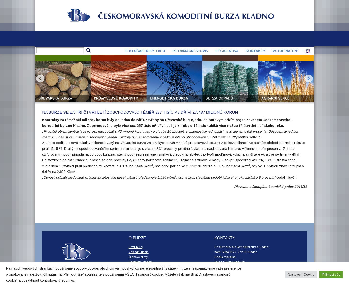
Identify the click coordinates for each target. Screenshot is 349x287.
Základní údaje (139, 252)
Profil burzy (136, 247)
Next (309, 78)
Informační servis (190, 51)
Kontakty (255, 51)
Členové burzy (138, 257)
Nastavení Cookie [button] (301, 274)
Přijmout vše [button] (331, 274)
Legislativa (226, 51)
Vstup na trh (285, 51)
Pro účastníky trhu (145, 51)
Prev (40, 78)
